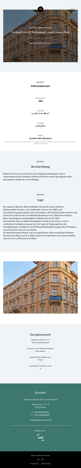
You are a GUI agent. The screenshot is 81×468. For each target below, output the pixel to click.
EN (43, 459)
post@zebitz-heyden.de (40, 420)
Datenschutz (46, 464)
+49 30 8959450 (41, 412)
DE (38, 459)
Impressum (34, 464)
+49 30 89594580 (42, 415)
